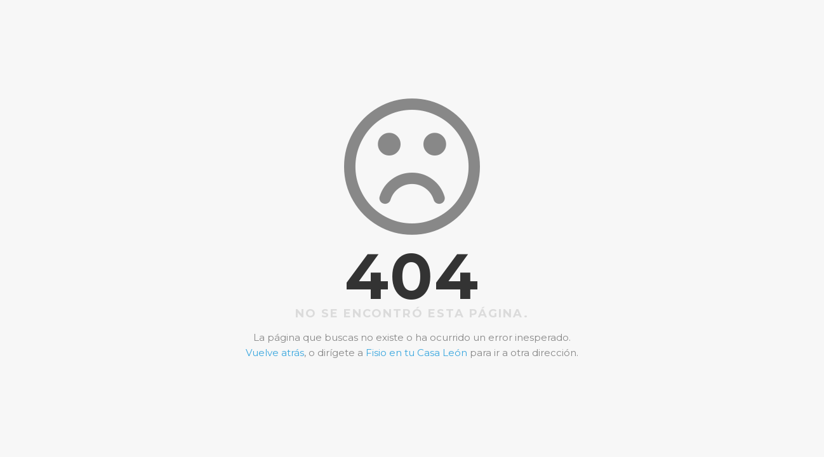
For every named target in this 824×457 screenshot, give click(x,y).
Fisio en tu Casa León (416, 353)
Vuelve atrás (275, 353)
